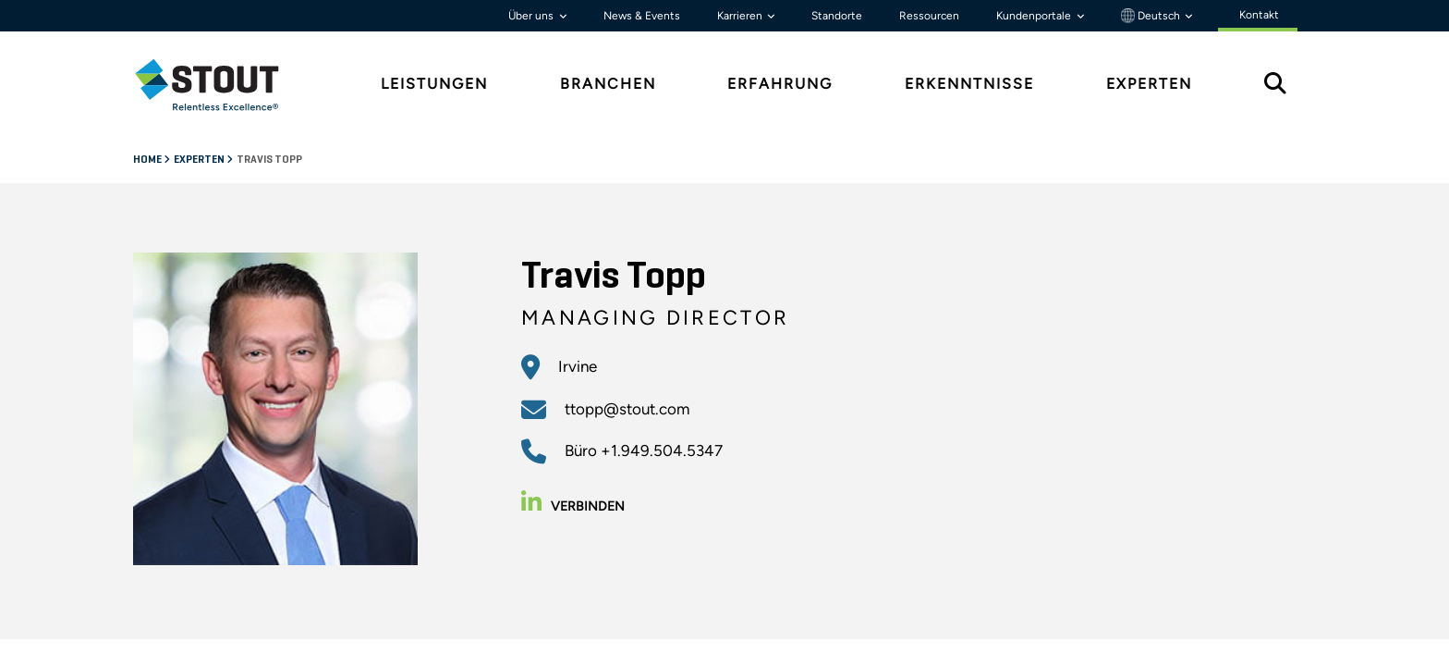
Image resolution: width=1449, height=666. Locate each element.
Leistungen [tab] (434, 83)
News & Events (641, 15)
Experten (200, 160)
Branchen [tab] (608, 83)
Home (148, 160)
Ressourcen (929, 15)
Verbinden (573, 506)
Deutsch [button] (1152, 15)
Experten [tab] (1149, 83)
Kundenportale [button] (1035, 15)
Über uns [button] (532, 15)
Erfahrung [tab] (780, 83)
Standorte (836, 15)
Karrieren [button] (741, 15)
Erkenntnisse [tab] (969, 83)
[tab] (221, 85)
